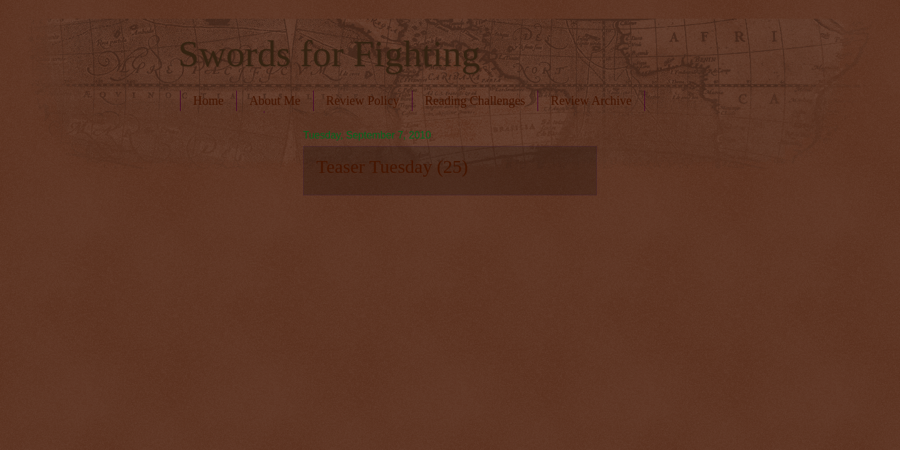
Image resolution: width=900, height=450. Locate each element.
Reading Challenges (475, 100)
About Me (275, 100)
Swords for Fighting (329, 53)
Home (208, 100)
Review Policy (362, 100)
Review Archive (591, 100)
